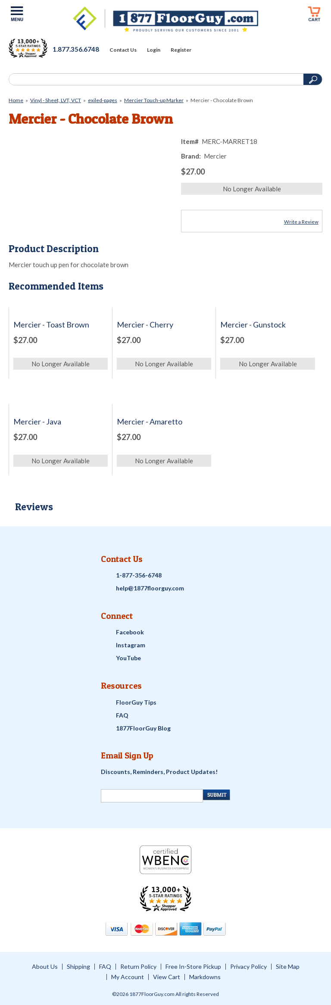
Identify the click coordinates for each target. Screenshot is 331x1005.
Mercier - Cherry (145, 324)
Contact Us (123, 50)
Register (181, 50)
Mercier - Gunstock (253, 324)
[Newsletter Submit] (216, 795)
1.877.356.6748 (76, 49)
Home (16, 100)
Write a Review (301, 222)
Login (153, 50)
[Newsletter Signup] (152, 795)
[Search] (155, 79)
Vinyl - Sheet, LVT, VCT (55, 100)
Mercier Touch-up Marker (154, 100)
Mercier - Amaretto (149, 421)
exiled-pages (102, 100)
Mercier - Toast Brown (51, 324)
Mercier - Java (37, 421)
